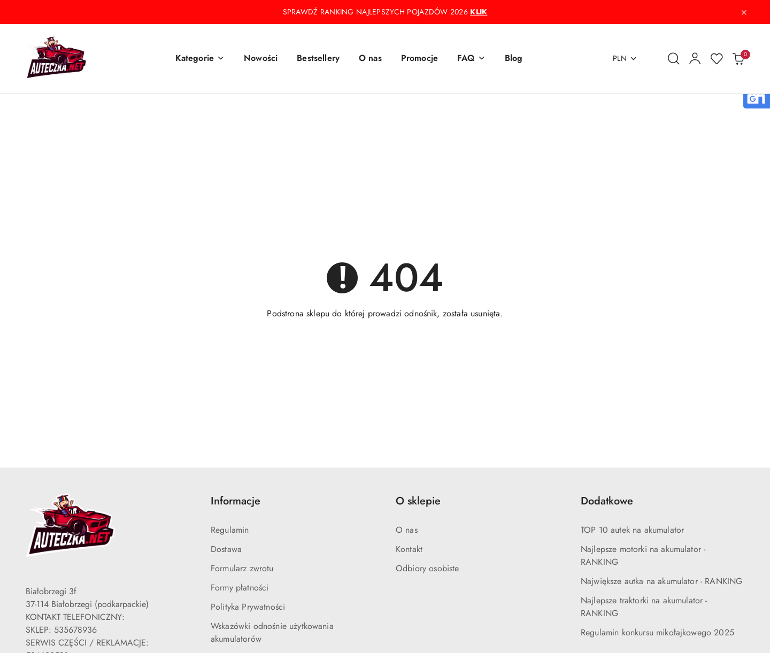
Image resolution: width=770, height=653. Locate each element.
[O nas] (370, 59)
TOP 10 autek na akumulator (632, 530)
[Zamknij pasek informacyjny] (744, 12)
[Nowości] (261, 59)
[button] (200, 59)
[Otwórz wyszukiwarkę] (673, 59)
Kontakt (409, 549)
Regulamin (230, 530)
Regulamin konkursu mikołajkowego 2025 (657, 632)
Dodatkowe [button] (607, 501)
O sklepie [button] (418, 501)
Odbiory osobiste (427, 568)
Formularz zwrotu (242, 568)
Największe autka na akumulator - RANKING (661, 581)
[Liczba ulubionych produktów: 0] (716, 59)
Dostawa (226, 549)
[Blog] (513, 59)
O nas (407, 530)
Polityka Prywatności (248, 607)
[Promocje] (419, 59)
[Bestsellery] (318, 59)
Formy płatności (239, 587)
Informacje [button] (235, 501)
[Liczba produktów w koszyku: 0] (738, 59)
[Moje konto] (695, 59)
